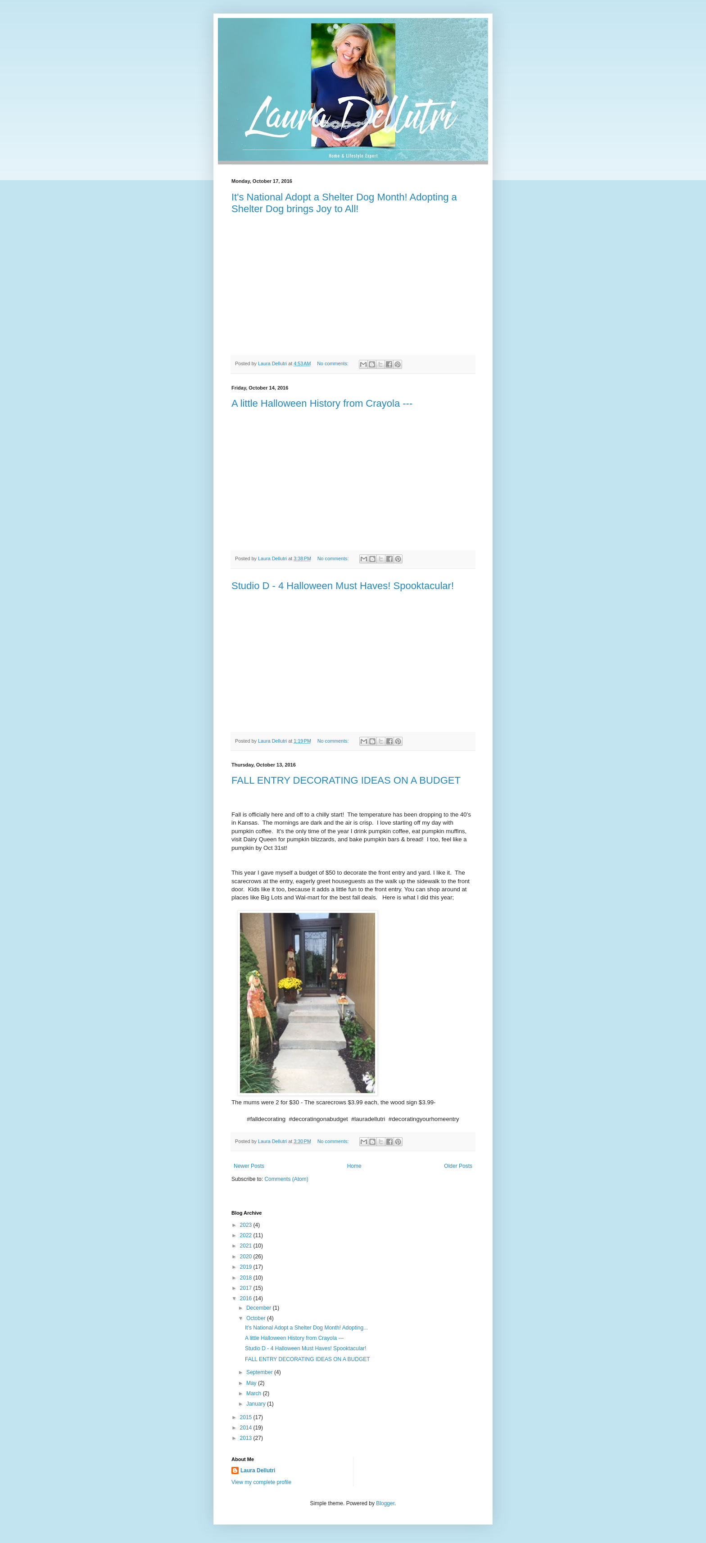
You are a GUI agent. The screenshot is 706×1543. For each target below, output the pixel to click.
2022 (246, 1235)
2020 (246, 1256)
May (252, 1383)
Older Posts (458, 1166)
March (254, 1393)
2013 (246, 1438)
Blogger (385, 1503)
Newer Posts (249, 1166)
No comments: (333, 363)
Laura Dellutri (257, 1470)
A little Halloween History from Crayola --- (321, 403)
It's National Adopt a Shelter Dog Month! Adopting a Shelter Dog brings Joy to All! (344, 202)
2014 (246, 1428)
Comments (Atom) (286, 1179)
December (259, 1308)
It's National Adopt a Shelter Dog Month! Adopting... (306, 1328)
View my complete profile (261, 1482)
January (256, 1404)
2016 (246, 1298)
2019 (246, 1267)
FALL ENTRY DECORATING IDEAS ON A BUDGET (346, 780)
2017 (246, 1288)
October (256, 1318)
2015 (246, 1417)
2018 (246, 1278)
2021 (246, 1246)
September (260, 1372)
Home (354, 1166)
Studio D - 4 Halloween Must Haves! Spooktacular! (342, 585)
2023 (246, 1225)
